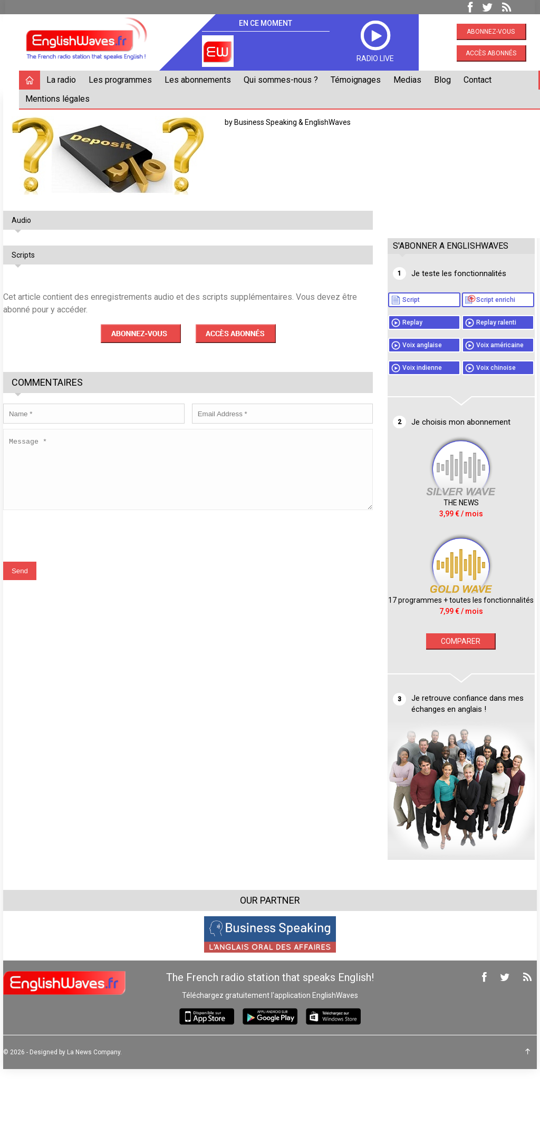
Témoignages (358, 80)
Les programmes (122, 80)
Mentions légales (59, 99)
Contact (480, 80)
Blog (444, 80)
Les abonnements (200, 80)
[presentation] (85, 543)
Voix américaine (461, 389)
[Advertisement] (463, 162)
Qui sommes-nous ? (283, 80)
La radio (63, 80)
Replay (448, 337)
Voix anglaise (457, 374)
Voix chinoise (457, 426)
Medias (409, 80)
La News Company (95, 1110)
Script (446, 299)
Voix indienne (457, 412)
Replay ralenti (458, 352)
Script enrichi (457, 314)
